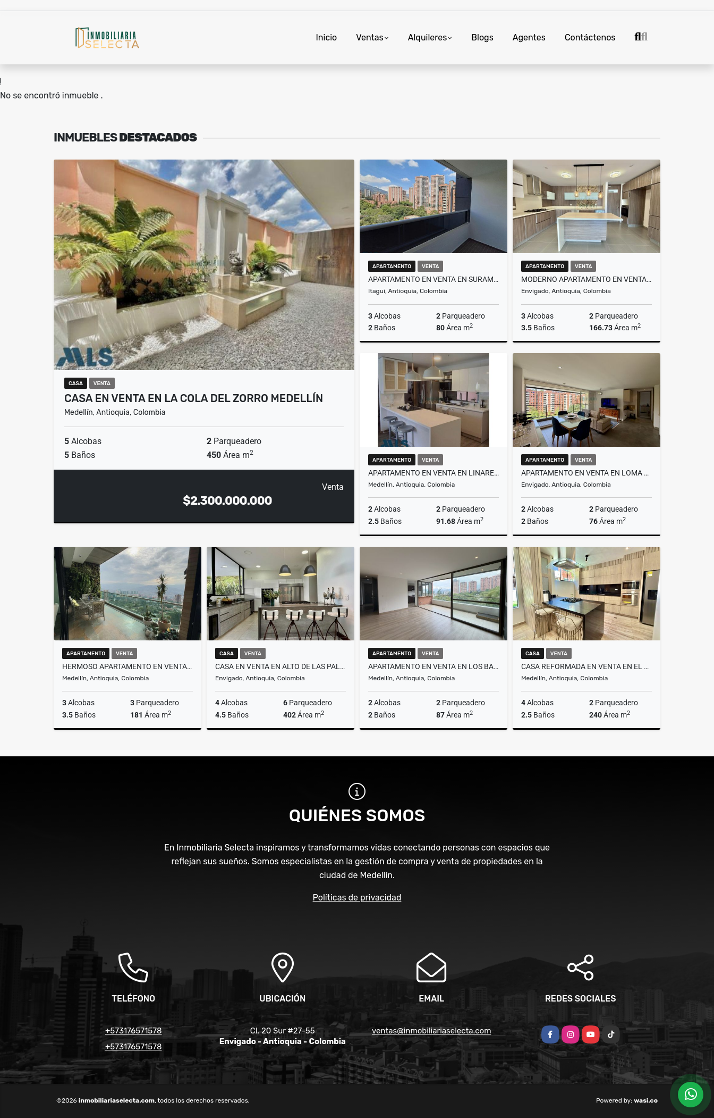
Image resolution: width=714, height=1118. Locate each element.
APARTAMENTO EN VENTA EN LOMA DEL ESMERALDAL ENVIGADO (586, 473)
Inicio (326, 37)
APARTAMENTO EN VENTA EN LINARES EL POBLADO (433, 473)
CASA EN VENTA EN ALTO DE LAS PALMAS (280, 666)
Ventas (369, 37)
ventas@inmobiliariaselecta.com (431, 1031)
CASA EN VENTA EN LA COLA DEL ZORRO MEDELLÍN (193, 398)
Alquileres (427, 37)
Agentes (529, 37)
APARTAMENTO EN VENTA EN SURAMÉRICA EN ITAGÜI (433, 279)
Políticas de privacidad (357, 897)
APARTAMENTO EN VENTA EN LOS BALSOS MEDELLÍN (433, 666)
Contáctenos (590, 37)
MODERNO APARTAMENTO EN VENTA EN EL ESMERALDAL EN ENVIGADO (586, 279)
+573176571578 (133, 1031)
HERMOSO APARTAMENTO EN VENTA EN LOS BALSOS (127, 666)
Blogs (482, 37)
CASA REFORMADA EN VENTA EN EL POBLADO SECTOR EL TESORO (586, 666)
